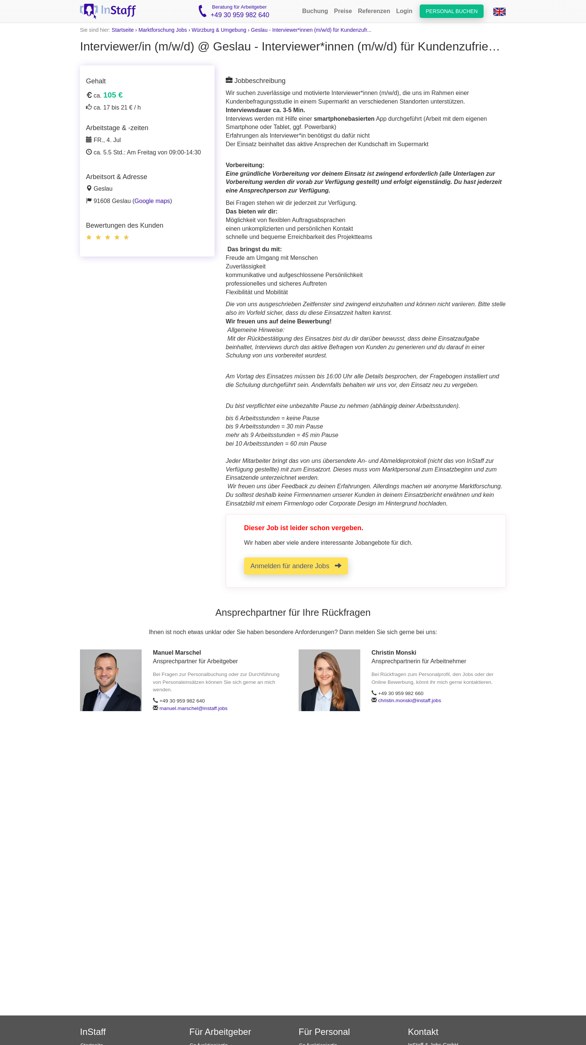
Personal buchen (452, 11)
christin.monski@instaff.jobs (409, 700)
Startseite (123, 30)
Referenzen (374, 11)
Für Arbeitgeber (220, 1032)
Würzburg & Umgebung (219, 30)
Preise (343, 11)
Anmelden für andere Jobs (296, 566)
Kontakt (423, 1032)
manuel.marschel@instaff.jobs (194, 708)
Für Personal (324, 1032)
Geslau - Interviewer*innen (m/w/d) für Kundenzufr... (311, 30)
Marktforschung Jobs (162, 30)
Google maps (152, 201)
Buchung (315, 11)
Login (404, 11)
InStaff (93, 1032)
